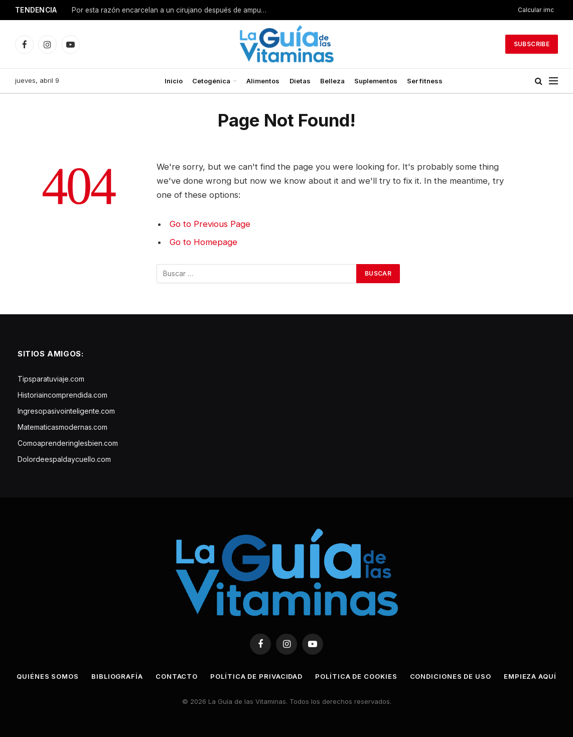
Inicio (174, 81)
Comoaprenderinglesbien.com (68, 443)
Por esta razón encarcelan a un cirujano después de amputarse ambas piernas (172, 10)
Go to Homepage (203, 242)
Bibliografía (117, 676)
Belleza (332, 81)
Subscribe (531, 44)
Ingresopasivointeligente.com (66, 411)
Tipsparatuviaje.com (51, 379)
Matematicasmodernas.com (62, 427)
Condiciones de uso (450, 676)
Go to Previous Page (210, 224)
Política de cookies (356, 676)
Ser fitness (425, 81)
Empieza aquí (530, 676)
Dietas (300, 81)
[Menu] (553, 81)
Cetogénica (211, 81)
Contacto (177, 676)
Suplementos (375, 81)
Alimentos (262, 81)
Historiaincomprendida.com (62, 395)
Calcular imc (536, 10)
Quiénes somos (48, 676)
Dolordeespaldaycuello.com (64, 459)
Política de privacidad (256, 676)
